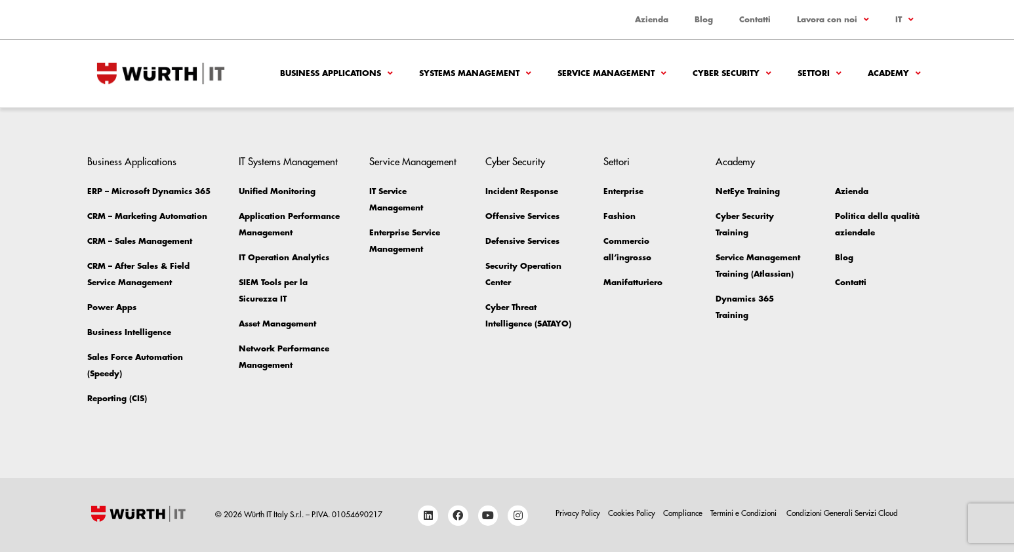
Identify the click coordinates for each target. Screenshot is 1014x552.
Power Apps (111, 307)
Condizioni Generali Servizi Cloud (842, 513)
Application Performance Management (289, 224)
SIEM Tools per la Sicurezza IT (273, 291)
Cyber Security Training (745, 224)
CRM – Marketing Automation (147, 216)
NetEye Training (748, 191)
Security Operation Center (523, 274)
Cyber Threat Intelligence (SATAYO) (528, 316)
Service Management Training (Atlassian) (758, 266)
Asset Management (277, 324)
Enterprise (623, 191)
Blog (704, 20)
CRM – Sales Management (139, 241)
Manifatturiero (632, 282)
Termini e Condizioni (744, 513)
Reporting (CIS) (117, 399)
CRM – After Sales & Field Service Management (138, 274)
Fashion (619, 216)
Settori (820, 73)
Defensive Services (522, 241)
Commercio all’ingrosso (627, 249)
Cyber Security (732, 73)
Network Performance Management (284, 357)
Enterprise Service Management (404, 241)
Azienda (651, 20)
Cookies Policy (631, 513)
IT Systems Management (288, 162)
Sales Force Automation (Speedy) (135, 365)
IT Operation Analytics (284, 258)
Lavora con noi (833, 19)
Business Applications (336, 73)
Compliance (682, 513)
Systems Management (475, 73)
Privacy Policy (578, 513)
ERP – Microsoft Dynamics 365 (149, 191)
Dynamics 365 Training (745, 307)
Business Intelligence (129, 332)
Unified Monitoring (277, 191)
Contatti (755, 20)
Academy (894, 73)
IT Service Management (396, 199)
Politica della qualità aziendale (877, 224)
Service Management (612, 73)
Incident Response (521, 191)
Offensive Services (522, 216)
